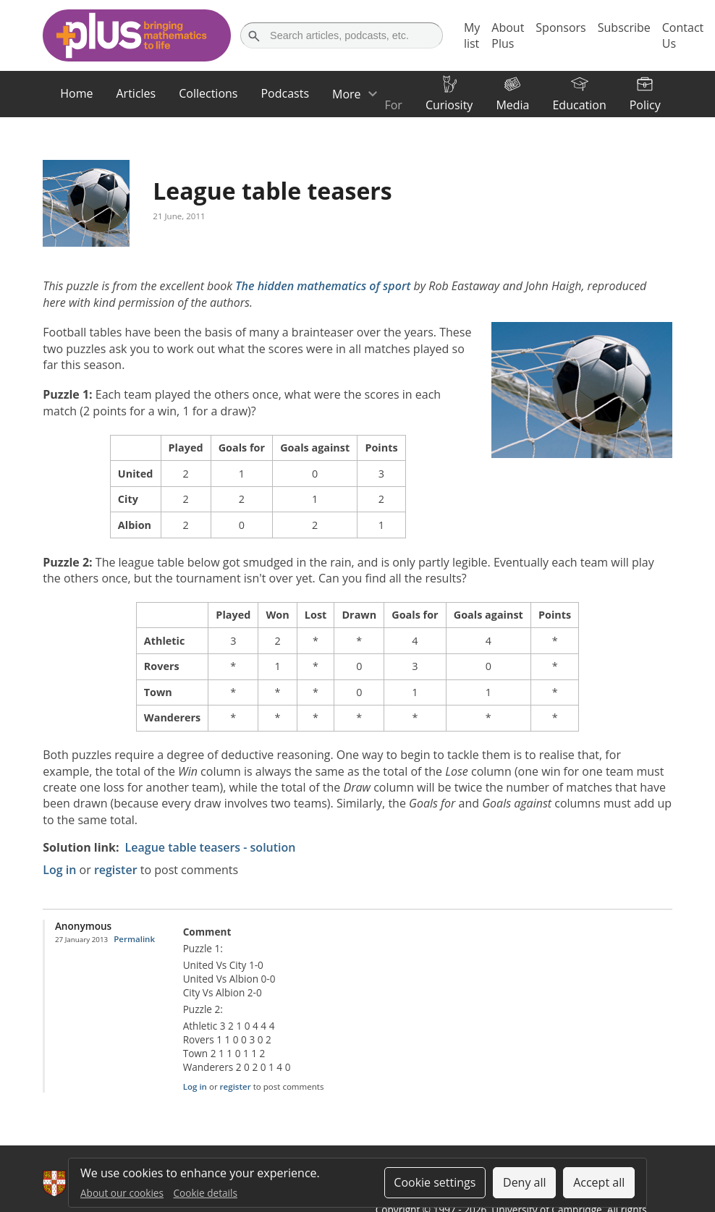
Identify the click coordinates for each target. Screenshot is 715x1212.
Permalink (134, 938)
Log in (59, 870)
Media (512, 105)
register (116, 870)
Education (579, 105)
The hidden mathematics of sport (322, 286)
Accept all (599, 1182)
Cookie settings (434, 1182)
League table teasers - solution (210, 847)
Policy (645, 105)
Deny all (524, 1182)
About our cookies (122, 1193)
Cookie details (205, 1193)
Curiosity (449, 105)
